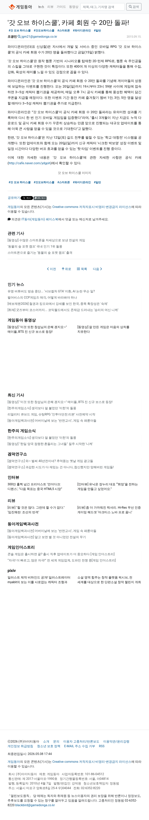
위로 (66, 269)
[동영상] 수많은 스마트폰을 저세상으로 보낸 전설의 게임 (46, 240)
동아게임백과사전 (23, 524)
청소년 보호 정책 (48, 746)
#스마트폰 (63, 30)
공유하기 (14, 198)
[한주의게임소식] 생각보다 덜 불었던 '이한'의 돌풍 (42, 408)
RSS (102, 746)
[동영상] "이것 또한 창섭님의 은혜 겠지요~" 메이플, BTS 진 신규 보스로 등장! (60, 402)
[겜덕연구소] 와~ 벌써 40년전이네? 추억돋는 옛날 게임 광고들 (50, 461)
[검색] (102, 6)
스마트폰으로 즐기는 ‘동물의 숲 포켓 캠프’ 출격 (40, 253)
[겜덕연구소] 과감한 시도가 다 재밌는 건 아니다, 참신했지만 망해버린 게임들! (61, 467)
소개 (46, 741)
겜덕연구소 (17, 454)
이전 (51, 269)
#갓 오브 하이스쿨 (20, 30)
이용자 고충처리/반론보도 (81, 741)
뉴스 (41, 7)
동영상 (73, 7)
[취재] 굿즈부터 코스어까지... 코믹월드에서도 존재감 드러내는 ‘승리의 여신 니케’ (63, 310)
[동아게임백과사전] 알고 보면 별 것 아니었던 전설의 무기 (47, 537)
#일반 (97, 30)
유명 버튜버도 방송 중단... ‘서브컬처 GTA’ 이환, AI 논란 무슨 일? (51, 291)
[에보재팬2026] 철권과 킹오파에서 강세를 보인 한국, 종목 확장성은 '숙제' (58, 304)
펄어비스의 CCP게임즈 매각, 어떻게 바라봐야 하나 (42, 297)
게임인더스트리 (21, 547)
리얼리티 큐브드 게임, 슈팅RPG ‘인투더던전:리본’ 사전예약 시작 (51, 414)
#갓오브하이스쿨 (44, 30)
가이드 (61, 7)
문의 (56, 741)
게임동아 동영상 (22, 320)
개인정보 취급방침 (20, 746)
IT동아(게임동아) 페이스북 (40, 219)
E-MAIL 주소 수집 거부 (79, 746)
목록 (82, 269)
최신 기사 (16, 395)
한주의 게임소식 (22, 430)
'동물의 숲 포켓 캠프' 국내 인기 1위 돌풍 (35, 246)
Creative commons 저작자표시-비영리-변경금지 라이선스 (91, 207)
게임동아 (14, 207)
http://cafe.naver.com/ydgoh (29, 163)
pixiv (12, 570)
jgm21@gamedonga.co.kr (39, 36)
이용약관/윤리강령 (116, 741)
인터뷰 (13, 477)
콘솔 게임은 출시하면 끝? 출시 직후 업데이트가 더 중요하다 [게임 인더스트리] (61, 554)
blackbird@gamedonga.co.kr (35, 805)
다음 (97, 269)
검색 (134, 7)
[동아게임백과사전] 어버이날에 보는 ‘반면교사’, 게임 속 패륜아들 (52, 420)
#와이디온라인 (82, 30)
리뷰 (50, 7)
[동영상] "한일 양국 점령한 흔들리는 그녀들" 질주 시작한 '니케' (50, 444)
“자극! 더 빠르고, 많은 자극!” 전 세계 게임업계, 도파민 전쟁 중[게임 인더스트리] (62, 560)
